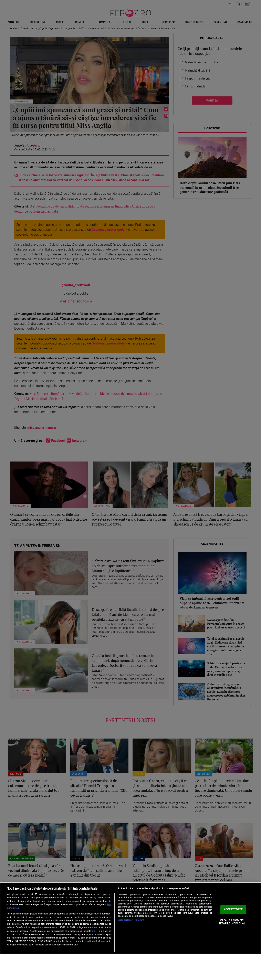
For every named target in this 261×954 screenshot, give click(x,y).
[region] (130, 918)
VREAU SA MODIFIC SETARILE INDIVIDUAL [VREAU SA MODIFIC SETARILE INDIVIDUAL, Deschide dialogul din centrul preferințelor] (231, 922)
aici (94, 931)
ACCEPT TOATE (233, 909)
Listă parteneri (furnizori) (131, 919)
